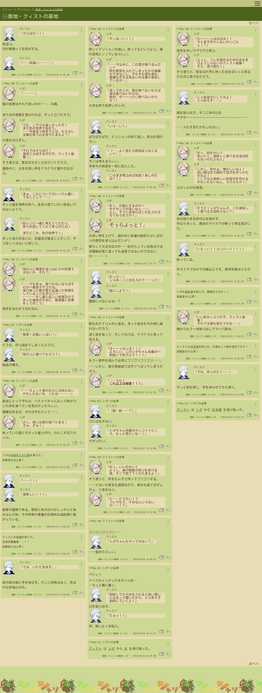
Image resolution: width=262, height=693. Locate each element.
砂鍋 (19, 537)
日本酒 (194, 346)
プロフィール (31, 3)
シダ (39, 181)
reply (81, 73)
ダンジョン (24, 9)
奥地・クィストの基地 (49, 9)
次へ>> (254, 23)
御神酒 (189, 291)
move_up (75, 73)
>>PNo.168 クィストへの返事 (20, 83)
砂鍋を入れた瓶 (20, 455)
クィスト (37, 75)
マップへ (12, 3)
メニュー (7, 9)
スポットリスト (78, 3)
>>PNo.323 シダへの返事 (17, 325)
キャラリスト (53, 3)
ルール (97, 3)
